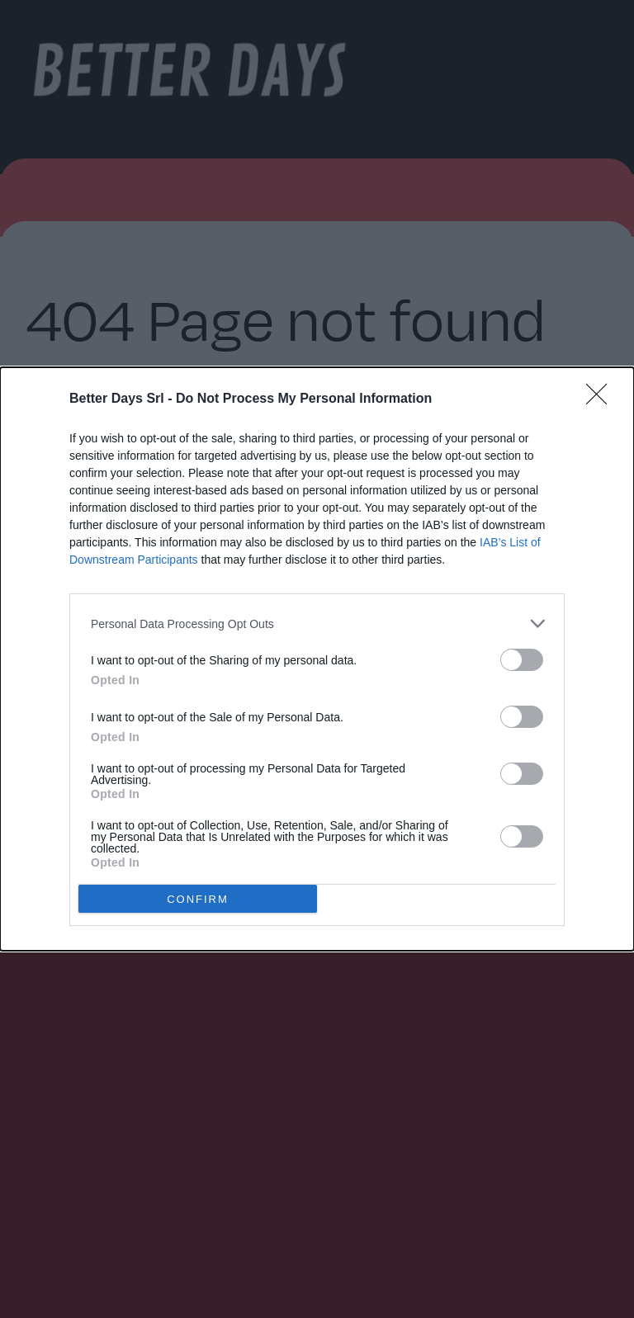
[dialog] (317, 659)
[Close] (601, 399)
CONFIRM (198, 898)
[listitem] (317, 623)
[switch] (521, 660)
